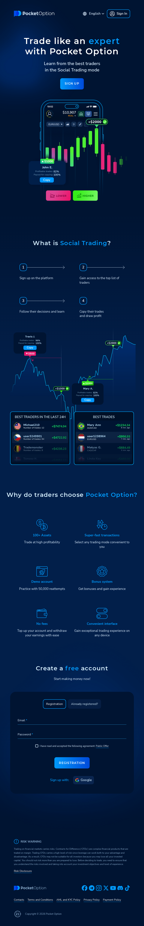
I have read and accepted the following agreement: (72, 746)
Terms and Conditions (40, 900)
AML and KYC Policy (68, 900)
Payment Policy (112, 900)
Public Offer (102, 746)
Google (83, 780)
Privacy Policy (92, 900)
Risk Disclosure (23, 871)
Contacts (19, 900)
